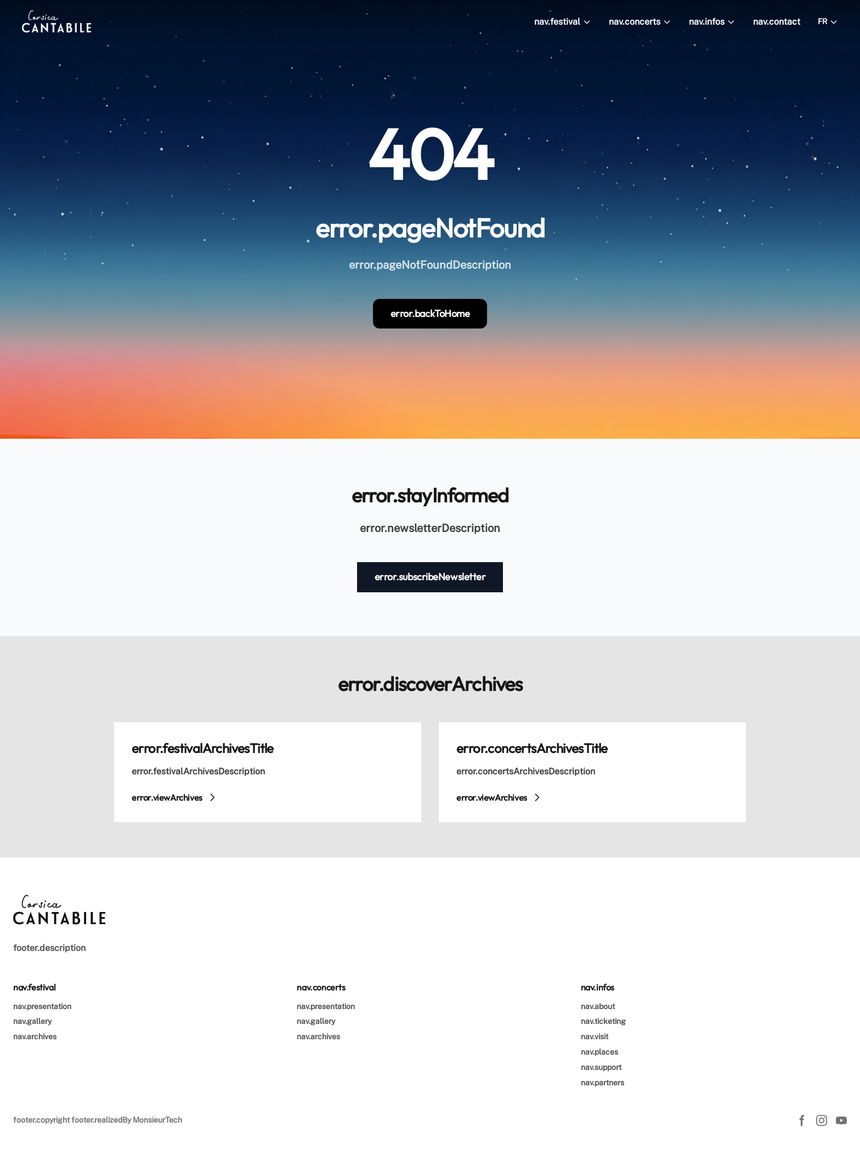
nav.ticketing (603, 1021)
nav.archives (34, 1036)
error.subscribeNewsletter (430, 576)
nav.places (599, 1051)
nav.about (598, 1006)
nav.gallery (32, 1021)
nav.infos (712, 21)
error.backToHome (430, 313)
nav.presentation (42, 1006)
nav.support (601, 1067)
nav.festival (562, 21)
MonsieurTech (157, 1119)
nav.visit (594, 1036)
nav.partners (602, 1082)
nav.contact (776, 21)
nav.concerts (640, 21)
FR (828, 21)
